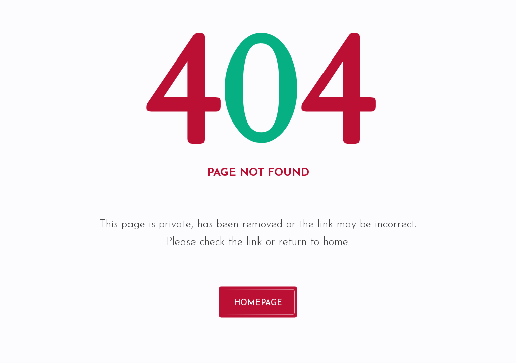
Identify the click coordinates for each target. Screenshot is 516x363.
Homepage (258, 303)
